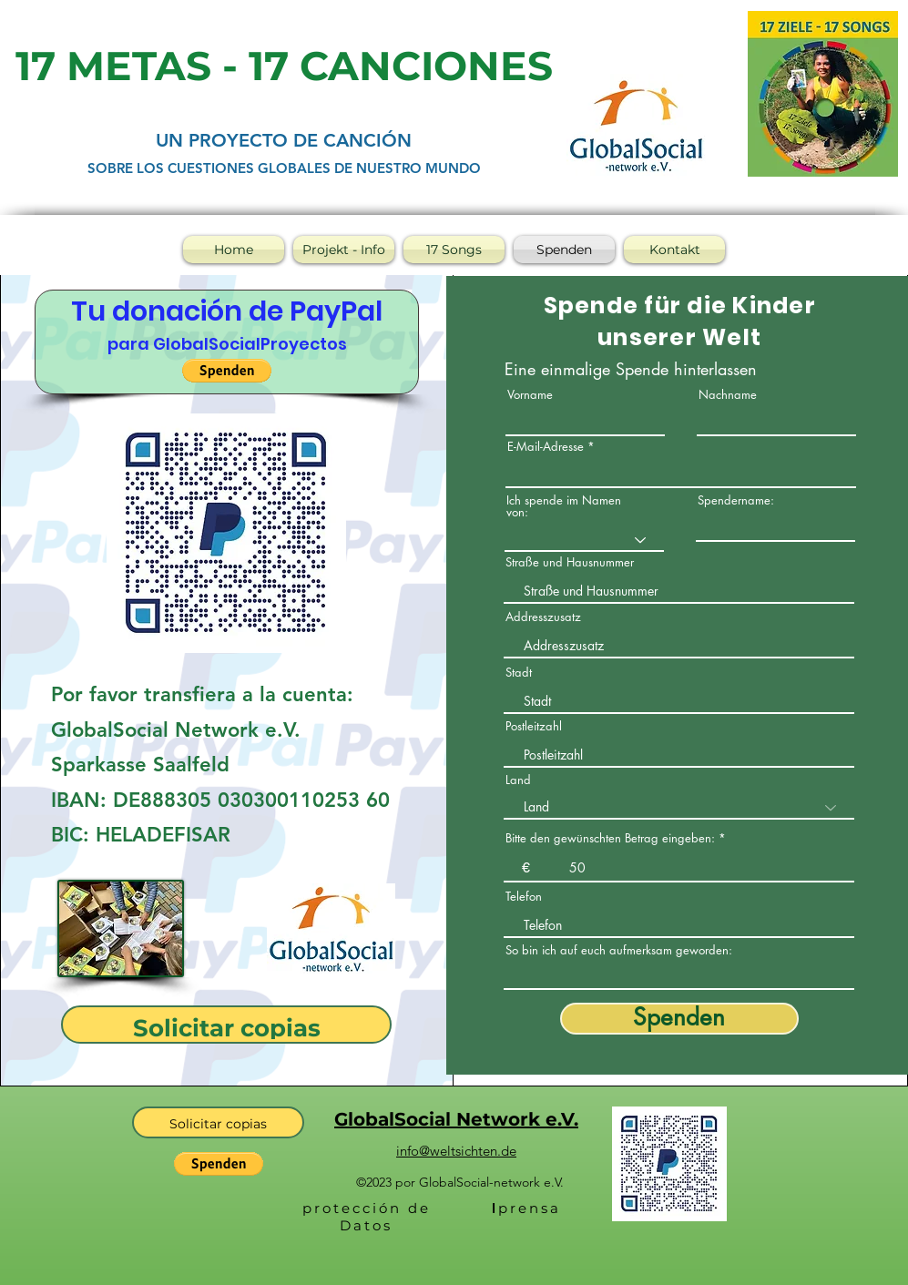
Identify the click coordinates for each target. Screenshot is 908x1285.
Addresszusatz (543, 617)
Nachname (728, 395)
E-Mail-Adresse (545, 447)
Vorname (530, 395)
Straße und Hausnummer (569, 562)
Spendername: (736, 500)
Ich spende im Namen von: (563, 506)
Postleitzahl (533, 726)
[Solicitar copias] (226, 1024)
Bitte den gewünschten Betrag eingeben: (610, 838)
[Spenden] (679, 1019)
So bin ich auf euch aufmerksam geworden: (618, 950)
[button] (226, 370)
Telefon (523, 897)
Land (518, 780)
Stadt (518, 672)
